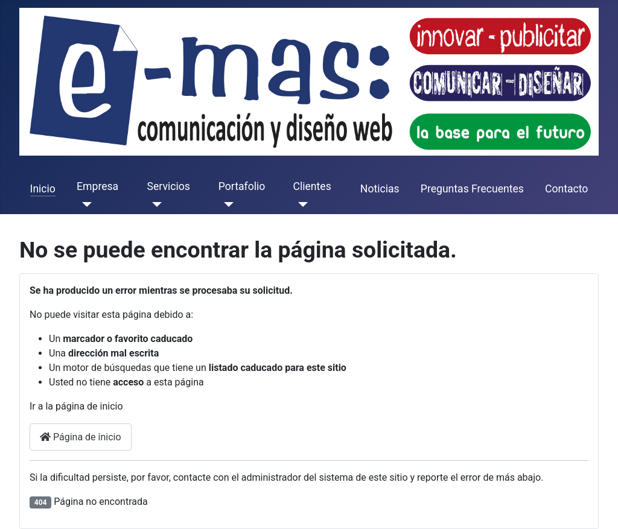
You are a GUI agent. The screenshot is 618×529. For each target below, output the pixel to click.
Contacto (566, 189)
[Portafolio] (226, 204)
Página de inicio (80, 437)
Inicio (43, 189)
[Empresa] (84, 204)
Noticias (380, 189)
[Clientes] (300, 204)
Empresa (97, 186)
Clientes (312, 186)
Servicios (168, 186)
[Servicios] (154, 204)
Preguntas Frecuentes (472, 189)
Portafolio (241, 186)
